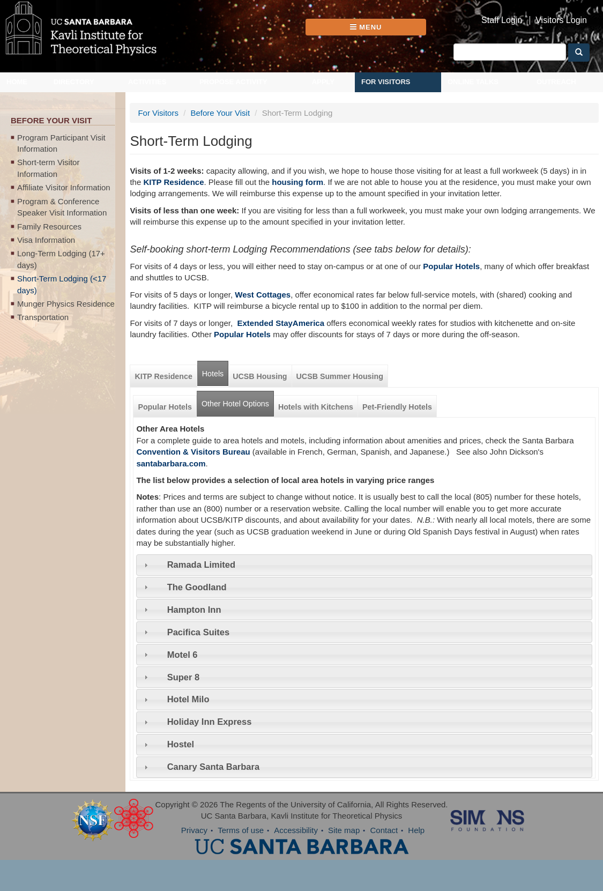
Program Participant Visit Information (61, 143)
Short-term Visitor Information (48, 168)
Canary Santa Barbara (213, 766)
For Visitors (386, 82)
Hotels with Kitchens (315, 407)
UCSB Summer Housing (339, 376)
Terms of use (241, 830)
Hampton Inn (194, 609)
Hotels (213, 373)
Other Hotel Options (238, 399)
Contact (384, 830)
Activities (147, 82)
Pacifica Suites (198, 632)
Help (416, 830)
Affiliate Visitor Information (63, 187)
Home (16, 82)
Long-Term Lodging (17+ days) (61, 259)
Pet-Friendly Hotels (397, 407)
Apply (323, 82)
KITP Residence (173, 182)
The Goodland (197, 587)
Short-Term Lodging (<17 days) (61, 284)
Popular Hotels (165, 407)
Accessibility (296, 830)
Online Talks (473, 82)
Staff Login (501, 20)
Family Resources (49, 226)
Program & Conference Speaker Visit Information (62, 207)
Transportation (43, 317)
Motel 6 (182, 654)
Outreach (556, 82)
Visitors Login (561, 20)
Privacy (194, 830)
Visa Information (46, 239)
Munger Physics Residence (66, 303)
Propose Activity (233, 82)
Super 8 (183, 677)
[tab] (364, 565)
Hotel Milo (188, 699)
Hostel (180, 744)
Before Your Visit (220, 112)
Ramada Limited (201, 564)
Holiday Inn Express (209, 721)
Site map (344, 830)
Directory (74, 82)
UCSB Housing (260, 376)
